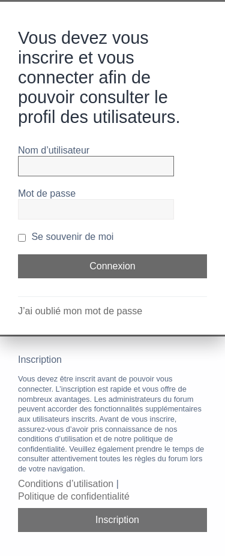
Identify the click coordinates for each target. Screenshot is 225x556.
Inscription (117, 520)
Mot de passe (47, 193)
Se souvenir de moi (65, 237)
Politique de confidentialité (74, 496)
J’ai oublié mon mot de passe (80, 311)
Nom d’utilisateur (53, 150)
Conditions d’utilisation (65, 484)
